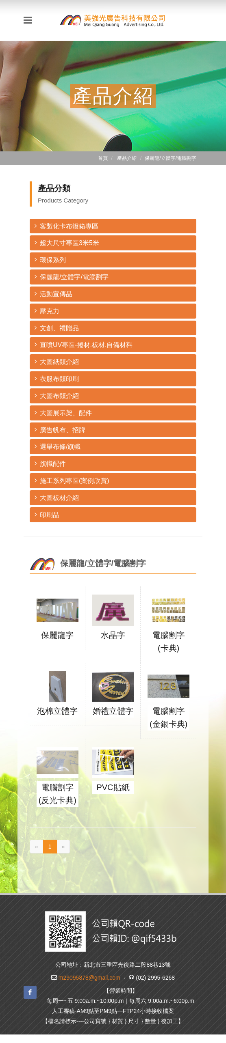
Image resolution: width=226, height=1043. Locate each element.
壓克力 (47, 310)
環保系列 (50, 259)
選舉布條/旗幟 (57, 446)
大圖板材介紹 (57, 497)
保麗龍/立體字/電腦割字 (72, 276)
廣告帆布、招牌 (60, 429)
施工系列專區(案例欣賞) (72, 480)
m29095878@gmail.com (89, 977)
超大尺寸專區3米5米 (67, 242)
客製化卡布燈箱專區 (66, 226)
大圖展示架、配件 (63, 412)
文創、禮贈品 (57, 327)
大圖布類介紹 (57, 395)
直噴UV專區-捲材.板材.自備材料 (84, 344)
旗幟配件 (50, 463)
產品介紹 (127, 158)
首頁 (103, 158)
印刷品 (47, 514)
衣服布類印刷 (57, 378)
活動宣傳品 (53, 293)
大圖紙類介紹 (57, 361)
